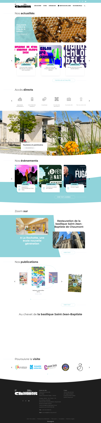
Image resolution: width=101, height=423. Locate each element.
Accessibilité (61, 418)
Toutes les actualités (63, 80)
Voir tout (67, 252)
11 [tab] (42, 299)
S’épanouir (52, 5)
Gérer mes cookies (31, 418)
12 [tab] (43, 299)
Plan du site (54, 418)
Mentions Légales (70, 418)
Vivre (45, 5)
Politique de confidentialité (43, 418)
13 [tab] (44, 299)
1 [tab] (30, 299)
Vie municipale (77, 5)
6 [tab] (36, 299)
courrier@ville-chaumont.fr (49, 412)
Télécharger (75, 284)
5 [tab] (35, 299)
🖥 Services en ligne (64, 5)
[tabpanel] (26, 60)
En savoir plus (23, 34)
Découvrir (37, 5)
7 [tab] (37, 299)
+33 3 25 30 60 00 (46, 409)
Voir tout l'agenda (64, 197)
